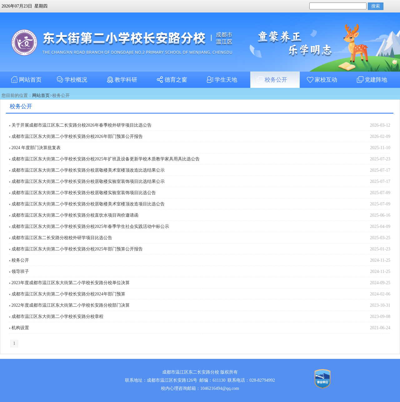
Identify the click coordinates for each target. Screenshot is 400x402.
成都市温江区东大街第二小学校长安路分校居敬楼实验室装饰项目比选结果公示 (88, 181)
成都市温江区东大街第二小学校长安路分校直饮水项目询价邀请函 (75, 215)
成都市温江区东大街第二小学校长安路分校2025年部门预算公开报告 (77, 249)
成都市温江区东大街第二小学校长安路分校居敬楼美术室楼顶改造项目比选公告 (88, 204)
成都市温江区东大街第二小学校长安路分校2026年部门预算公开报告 (77, 136)
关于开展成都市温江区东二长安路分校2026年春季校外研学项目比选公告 (82, 125)
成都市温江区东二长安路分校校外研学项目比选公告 (62, 237)
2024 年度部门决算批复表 (36, 147)
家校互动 (321, 79)
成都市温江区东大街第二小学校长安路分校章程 (57, 316)
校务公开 (271, 79)
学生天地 (221, 79)
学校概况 (71, 79)
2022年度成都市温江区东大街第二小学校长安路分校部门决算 (71, 305)
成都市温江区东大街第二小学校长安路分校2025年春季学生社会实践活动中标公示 (90, 226)
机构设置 (20, 327)
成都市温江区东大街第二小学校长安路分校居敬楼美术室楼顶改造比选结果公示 (88, 170)
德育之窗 (171, 79)
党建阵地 (371, 79)
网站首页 (26, 79)
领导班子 (20, 271)
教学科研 (121, 79)
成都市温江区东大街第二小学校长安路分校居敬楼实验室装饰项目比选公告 (84, 192)
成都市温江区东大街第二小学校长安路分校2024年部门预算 (68, 294)
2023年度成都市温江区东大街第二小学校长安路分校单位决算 (71, 282)
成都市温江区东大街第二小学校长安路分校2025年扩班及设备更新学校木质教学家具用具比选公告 (106, 159)
